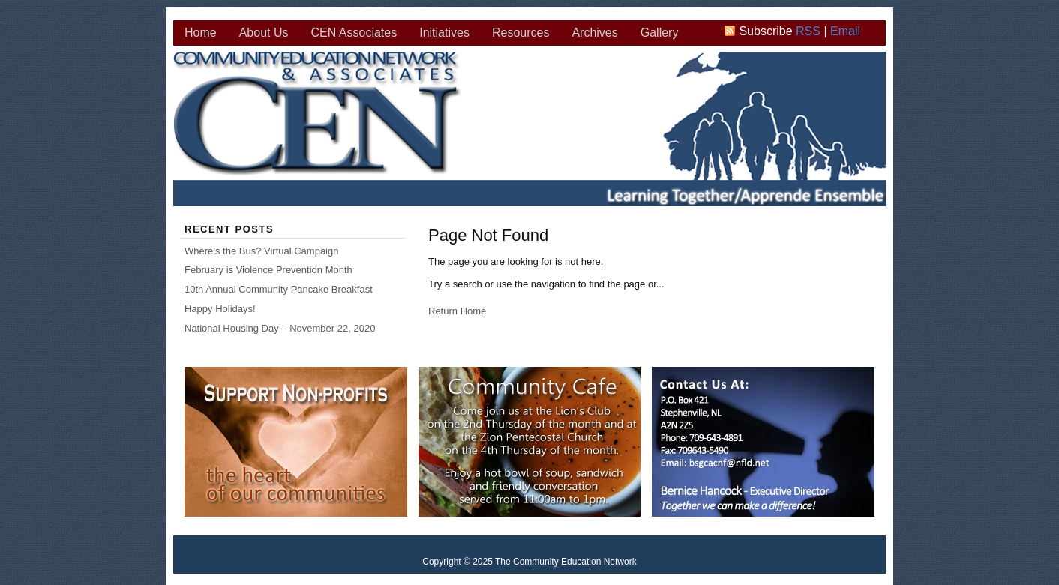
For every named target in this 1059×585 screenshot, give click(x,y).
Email (845, 31)
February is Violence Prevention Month (268, 269)
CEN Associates (354, 32)
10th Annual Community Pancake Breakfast (278, 289)
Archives (594, 32)
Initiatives (444, 32)
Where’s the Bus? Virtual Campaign (261, 250)
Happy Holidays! (220, 308)
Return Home (457, 310)
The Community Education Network (530, 131)
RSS (808, 31)
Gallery (659, 32)
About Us (264, 32)
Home (200, 32)
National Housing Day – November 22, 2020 (279, 328)
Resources (520, 32)
